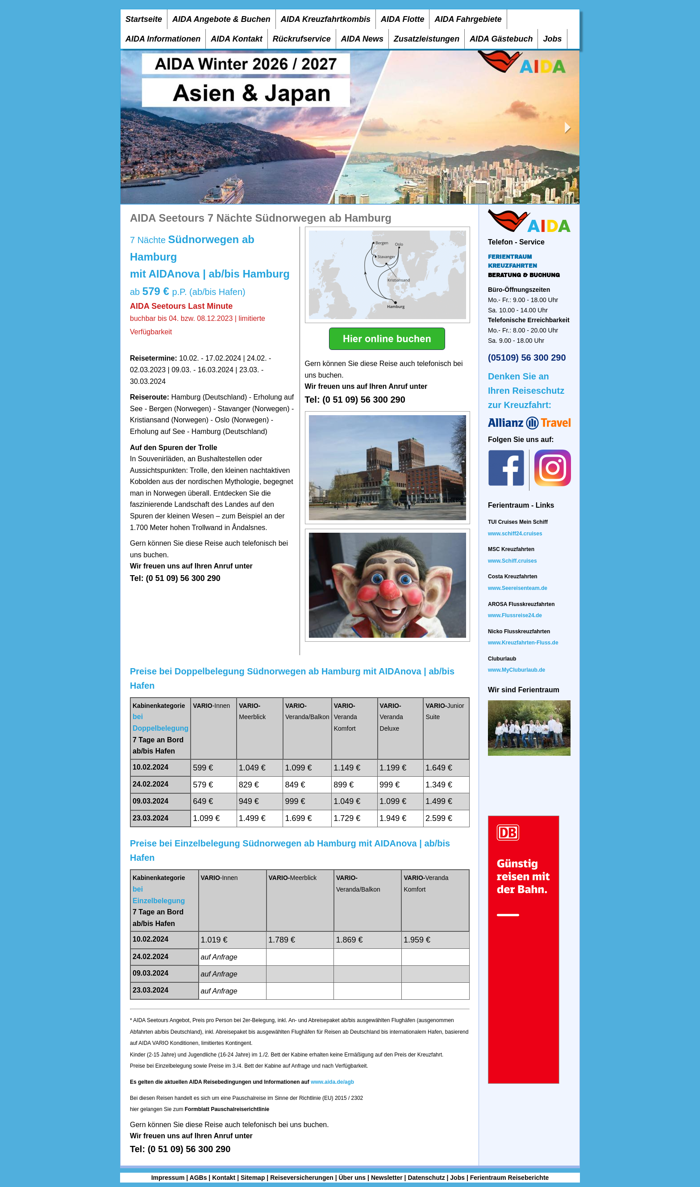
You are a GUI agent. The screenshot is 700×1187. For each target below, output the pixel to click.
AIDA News (362, 38)
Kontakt (223, 1177)
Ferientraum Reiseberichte (509, 1177)
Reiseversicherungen (301, 1177)
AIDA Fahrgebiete (467, 19)
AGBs (198, 1177)
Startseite (143, 19)
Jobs (552, 38)
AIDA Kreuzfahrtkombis (326, 19)
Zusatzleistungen (426, 38)
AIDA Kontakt (236, 38)
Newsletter (387, 1177)
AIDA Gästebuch (501, 38)
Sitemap (253, 1177)
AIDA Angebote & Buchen (221, 19)
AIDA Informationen (162, 38)
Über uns (352, 1177)
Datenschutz (426, 1177)
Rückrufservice (302, 38)
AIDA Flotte (402, 19)
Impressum (168, 1177)
